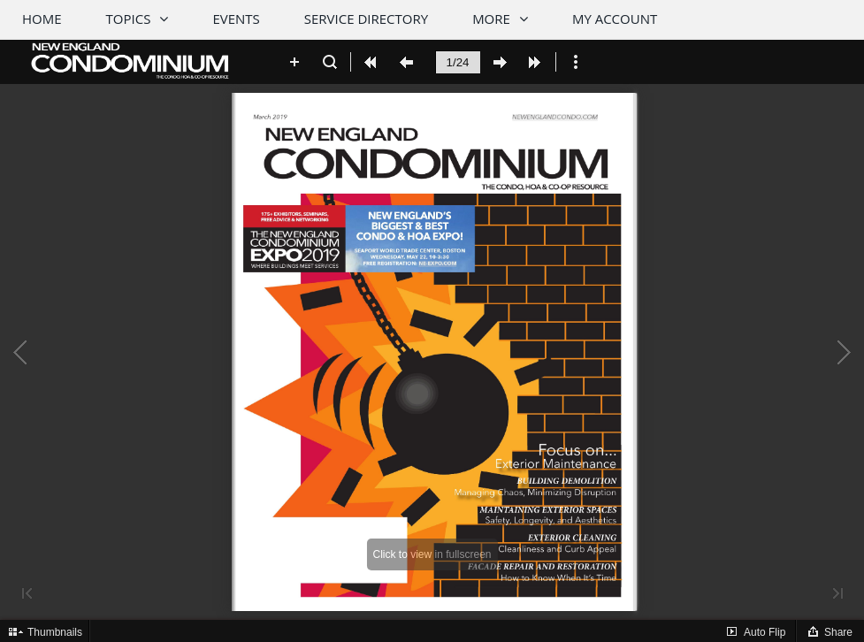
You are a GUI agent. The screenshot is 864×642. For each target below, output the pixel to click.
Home (42, 18)
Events (235, 18)
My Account (614, 18)
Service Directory (366, 18)
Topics (128, 18)
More (491, 18)
